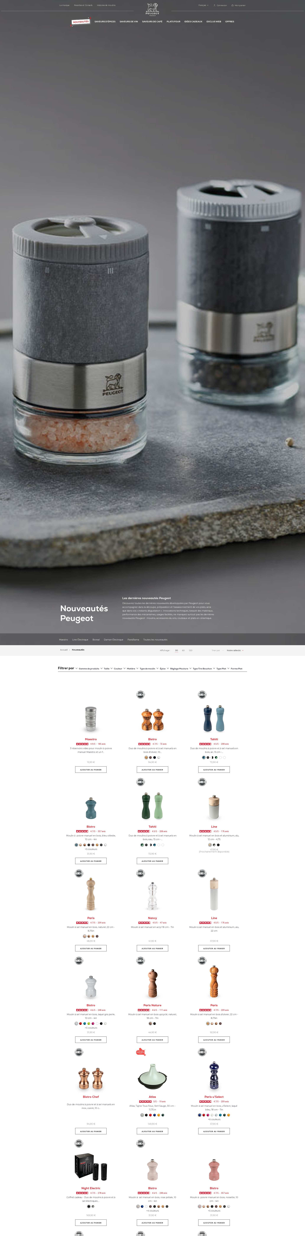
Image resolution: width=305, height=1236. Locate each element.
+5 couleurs (91, 849)
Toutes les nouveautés (155, 639)
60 (183, 650)
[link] (220, 5)
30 (176, 650)
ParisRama (133, 639)
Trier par (216, 650)
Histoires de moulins (106, 5)
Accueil (64, 650)
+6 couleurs (214, 1119)
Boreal (96, 639)
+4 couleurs (152, 1210)
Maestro (63, 639)
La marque (64, 5)
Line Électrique (80, 639)
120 (190, 650)
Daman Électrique (113, 639)
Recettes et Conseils (83, 5)
